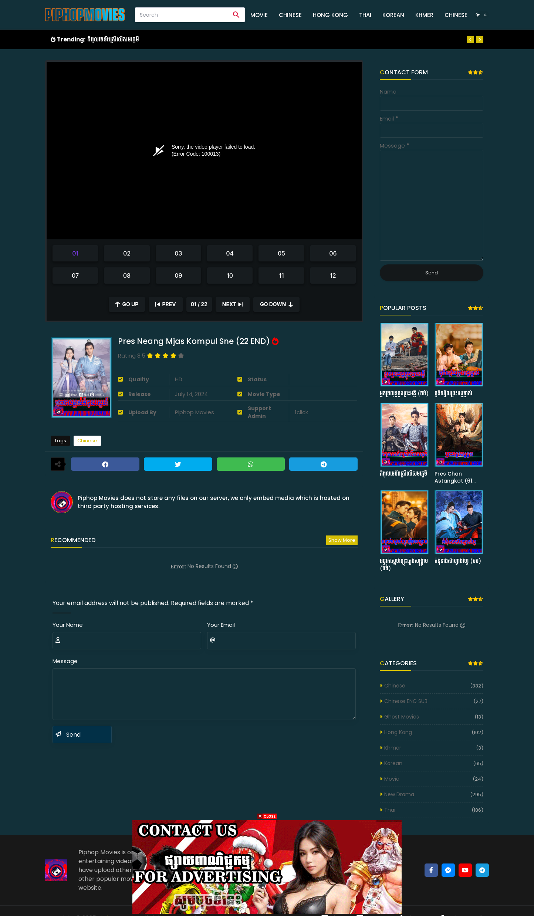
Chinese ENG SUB (405, 701)
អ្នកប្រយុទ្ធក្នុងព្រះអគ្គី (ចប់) (404, 393)
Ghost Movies (401, 716)
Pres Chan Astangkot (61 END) (453, 477)
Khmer (424, 15)
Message (65, 661)
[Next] (479, 39)
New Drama (399, 794)
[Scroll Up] (127, 304)
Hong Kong (330, 15)
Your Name (68, 625)
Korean (393, 15)
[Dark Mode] (481, 14)
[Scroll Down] (276, 304)
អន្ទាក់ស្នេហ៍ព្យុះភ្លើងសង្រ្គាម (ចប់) (404, 565)
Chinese (290, 15)
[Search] (181, 15)
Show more (341, 540)
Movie (259, 15)
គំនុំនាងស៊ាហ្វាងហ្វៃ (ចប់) (458, 561)
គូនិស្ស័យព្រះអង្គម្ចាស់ (453, 393)
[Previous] (470, 39)
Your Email (221, 625)
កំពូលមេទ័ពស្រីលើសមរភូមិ (113, 39)
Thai (365, 15)
